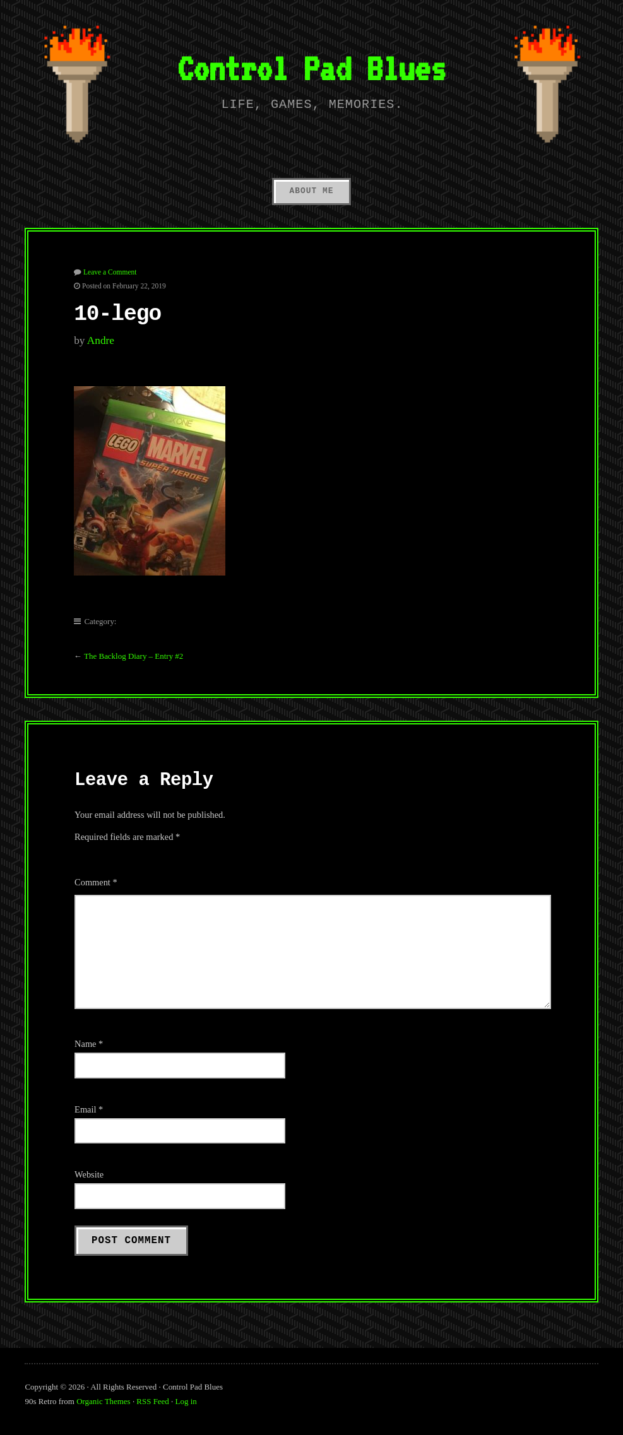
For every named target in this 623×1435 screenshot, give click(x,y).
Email (88, 1109)
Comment (95, 882)
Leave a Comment (109, 272)
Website (89, 1174)
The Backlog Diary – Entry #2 (133, 656)
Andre (100, 340)
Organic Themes (103, 1401)
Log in (186, 1401)
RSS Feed (152, 1401)
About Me (311, 191)
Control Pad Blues (311, 68)
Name (88, 1044)
